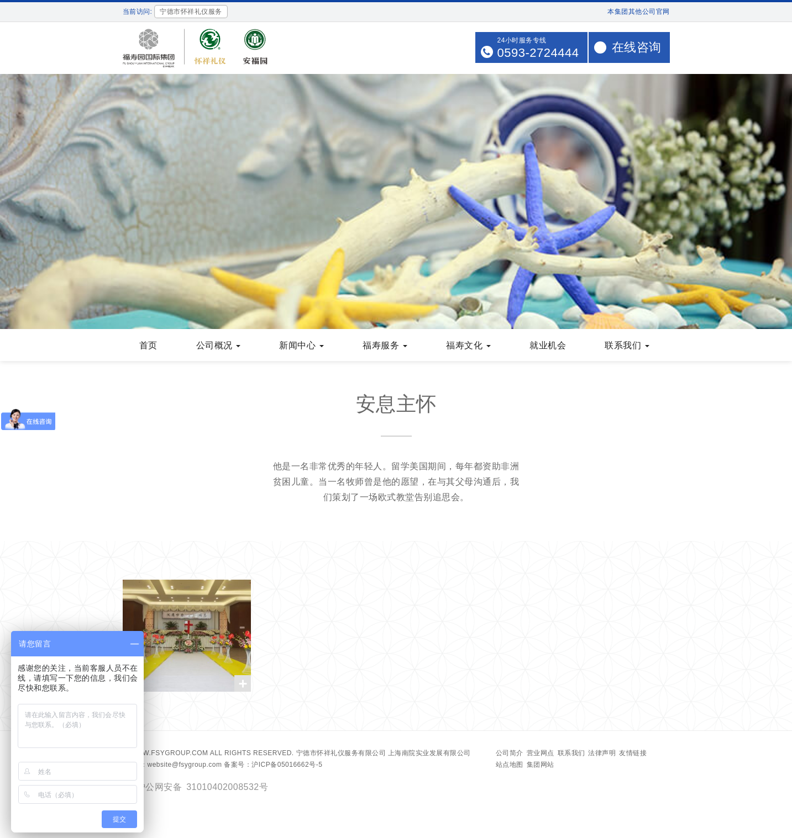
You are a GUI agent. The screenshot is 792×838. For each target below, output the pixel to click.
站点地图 (509, 764)
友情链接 (633, 753)
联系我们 (627, 345)
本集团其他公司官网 (638, 11)
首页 (148, 345)
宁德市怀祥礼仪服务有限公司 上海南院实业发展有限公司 (383, 753)
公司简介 (509, 753)
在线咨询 (637, 47)
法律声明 (602, 753)
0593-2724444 (538, 53)
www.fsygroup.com (169, 753)
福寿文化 (468, 345)
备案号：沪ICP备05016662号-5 (273, 764)
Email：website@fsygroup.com (172, 764)
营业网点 (540, 753)
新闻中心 (301, 345)
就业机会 (547, 345)
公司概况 (218, 345)
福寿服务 (385, 345)
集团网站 (540, 764)
